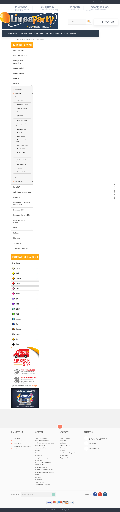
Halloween (18, 93)
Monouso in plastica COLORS (21, 215)
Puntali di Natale (21, 152)
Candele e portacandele (19, 116)
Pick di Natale (21, 148)
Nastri (15, 227)
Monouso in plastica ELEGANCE (19, 221)
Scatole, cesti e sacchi (21, 160)
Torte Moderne (17, 243)
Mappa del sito (64, 458)
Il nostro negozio (65, 438)
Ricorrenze (54, 33)
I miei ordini (16, 438)
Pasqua (17, 178)
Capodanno (18, 89)
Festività (20, 39)
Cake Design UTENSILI (20, 55)
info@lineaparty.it (94, 448)
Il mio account (17, 432)
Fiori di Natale (21, 133)
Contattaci (63, 440)
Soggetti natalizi (21, 164)
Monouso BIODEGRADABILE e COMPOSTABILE (21, 203)
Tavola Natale (20, 168)
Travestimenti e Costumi (20, 248)
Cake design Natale (22, 104)
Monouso (73, 33)
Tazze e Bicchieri (22, 172)
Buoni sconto (64, 455)
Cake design (12, 33)
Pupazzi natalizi (21, 156)
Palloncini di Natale (22, 145)
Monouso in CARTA (18, 210)
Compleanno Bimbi (25, 33)
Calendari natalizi (22, 108)
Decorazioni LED (21, 129)
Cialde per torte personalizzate (18, 61)
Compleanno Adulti (41, 33)
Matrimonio (16, 197)
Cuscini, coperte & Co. (22, 124)
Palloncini (64, 33)
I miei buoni (16, 449)
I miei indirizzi (17, 443)
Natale (28, 39)
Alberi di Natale (21, 101)
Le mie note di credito (19, 441)
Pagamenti (63, 450)
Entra (106, 2)
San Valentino (19, 181)
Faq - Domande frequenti (67, 453)
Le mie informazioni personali (22, 446)
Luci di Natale (21, 136)
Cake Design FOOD (18, 50)
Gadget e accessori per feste (22, 192)
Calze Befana (20, 112)
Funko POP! (16, 187)
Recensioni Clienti (114, 191)
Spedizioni (63, 443)
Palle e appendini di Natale (22, 140)
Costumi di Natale (22, 120)
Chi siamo (63, 448)
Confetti (16, 78)
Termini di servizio (65, 445)
